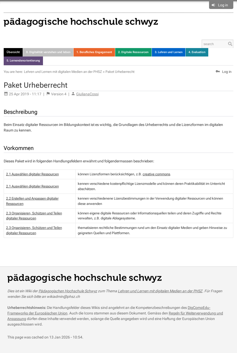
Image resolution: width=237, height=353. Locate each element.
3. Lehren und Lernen (168, 52)
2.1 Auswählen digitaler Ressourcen (32, 174)
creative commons (156, 174)
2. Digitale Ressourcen (133, 52)
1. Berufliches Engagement (94, 52)
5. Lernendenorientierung (23, 60)
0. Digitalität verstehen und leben (48, 52)
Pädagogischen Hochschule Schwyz (67, 291)
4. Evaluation (196, 52)
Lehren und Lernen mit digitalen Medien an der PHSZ (63, 72)
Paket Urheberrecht (119, 72)
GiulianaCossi (87, 94)
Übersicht (13, 52)
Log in (223, 5)
